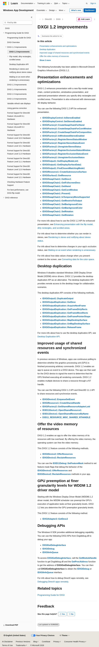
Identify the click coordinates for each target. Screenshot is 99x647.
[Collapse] (31, 17)
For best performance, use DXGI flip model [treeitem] (17, 191)
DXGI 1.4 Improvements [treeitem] (17, 89)
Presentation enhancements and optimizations (58, 46)
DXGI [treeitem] (7, 28)
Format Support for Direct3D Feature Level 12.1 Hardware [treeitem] (19, 175)
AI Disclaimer (7, 642)
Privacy (56, 642)
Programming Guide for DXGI (51, 595)
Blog (35, 642)
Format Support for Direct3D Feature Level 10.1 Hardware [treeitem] (19, 144)
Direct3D (48, 19)
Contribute (46, 642)
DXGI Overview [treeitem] (13, 42)
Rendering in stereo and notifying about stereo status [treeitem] (20, 70)
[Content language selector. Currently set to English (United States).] (14, 635)
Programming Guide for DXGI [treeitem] (19, 38)
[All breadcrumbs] (40, 19)
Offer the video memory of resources (54, 56)
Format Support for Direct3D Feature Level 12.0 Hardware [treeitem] (19, 168)
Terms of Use (7, 645)
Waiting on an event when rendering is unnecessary (71, 250)
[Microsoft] (4, 3)
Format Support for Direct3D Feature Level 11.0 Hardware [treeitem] (19, 152)
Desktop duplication (47, 49)
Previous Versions (23, 642)
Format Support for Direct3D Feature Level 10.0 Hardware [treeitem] (19, 136)
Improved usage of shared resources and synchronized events (64, 53)
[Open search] (86, 3)
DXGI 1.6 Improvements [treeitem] (17, 99)
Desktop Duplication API (49, 336)
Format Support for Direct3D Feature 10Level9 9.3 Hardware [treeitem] (18, 127)
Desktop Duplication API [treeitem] (19, 64)
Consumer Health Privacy (74, 642)
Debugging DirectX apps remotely (53, 582)
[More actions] (94, 19)
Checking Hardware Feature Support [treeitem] (18, 183)
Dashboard (89, 10)
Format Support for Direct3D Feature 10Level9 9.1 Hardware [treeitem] (18, 116)
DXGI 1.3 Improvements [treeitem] (17, 85)
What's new (76, 10)
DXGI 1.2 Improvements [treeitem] (19, 52)
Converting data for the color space (78, 259)
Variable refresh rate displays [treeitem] (18, 103)
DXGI (58, 19)
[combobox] (17, 23)
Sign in (93, 3)
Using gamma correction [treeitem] (17, 108)
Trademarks (20, 645)
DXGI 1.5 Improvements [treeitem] (17, 94)
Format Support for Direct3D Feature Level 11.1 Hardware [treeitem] (19, 160)
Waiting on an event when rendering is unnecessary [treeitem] (19, 78)
